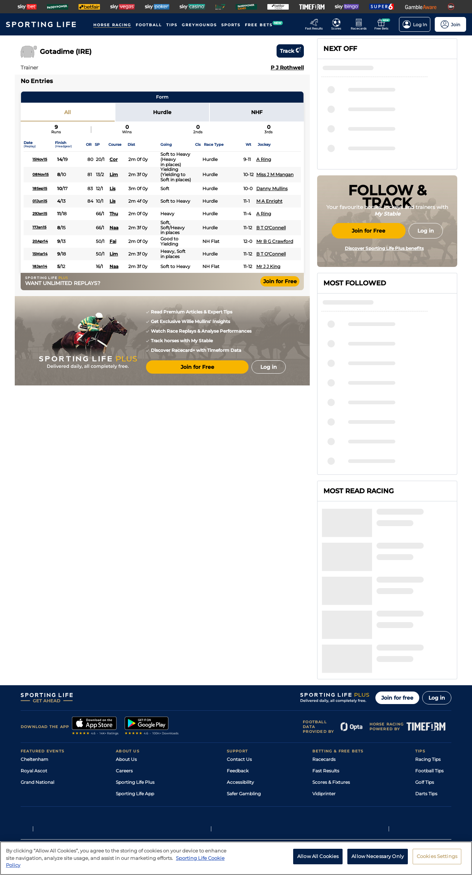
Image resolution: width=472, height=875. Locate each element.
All (67, 112)
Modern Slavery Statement (145, 745)
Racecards (324, 688)
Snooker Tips (429, 734)
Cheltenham (34, 688)
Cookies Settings (437, 856)
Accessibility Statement (142, 734)
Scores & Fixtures (331, 711)
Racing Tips (428, 688)
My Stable (323, 734)
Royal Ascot (34, 699)
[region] (236, 858)
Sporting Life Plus (135, 711)
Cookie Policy (209, 810)
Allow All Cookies (318, 856)
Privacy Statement (117, 810)
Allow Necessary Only (377, 856)
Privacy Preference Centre (166, 810)
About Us (126, 688)
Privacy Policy (81, 810)
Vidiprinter (324, 722)
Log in (436, 626)
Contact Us (239, 688)
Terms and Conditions (41, 810)
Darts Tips (426, 722)
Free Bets (322, 745)
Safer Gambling (244, 722)
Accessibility (240, 711)
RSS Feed (126, 756)
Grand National (37, 711)
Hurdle (162, 112)
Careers (124, 699)
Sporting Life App (135, 722)
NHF (257, 112)
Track (290, 51)
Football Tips (429, 699)
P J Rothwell (287, 67)
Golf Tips (424, 711)
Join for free (397, 626)
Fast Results (325, 699)
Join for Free (280, 281)
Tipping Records (433, 745)
